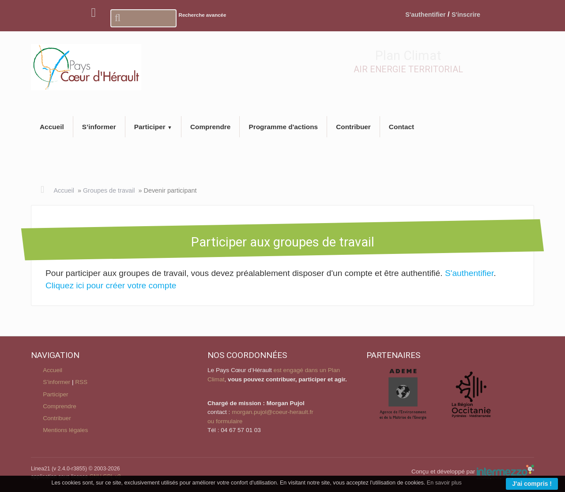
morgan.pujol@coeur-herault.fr (272, 412)
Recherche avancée (202, 15)
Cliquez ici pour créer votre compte (110, 285)
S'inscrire (466, 14)
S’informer (56, 382)
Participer (55, 394)
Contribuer (57, 418)
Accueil (63, 190)
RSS (81, 382)
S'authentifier (425, 14)
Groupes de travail (109, 190)
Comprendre (59, 406)
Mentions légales (65, 430)
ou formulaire (224, 421)
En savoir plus (444, 483)
